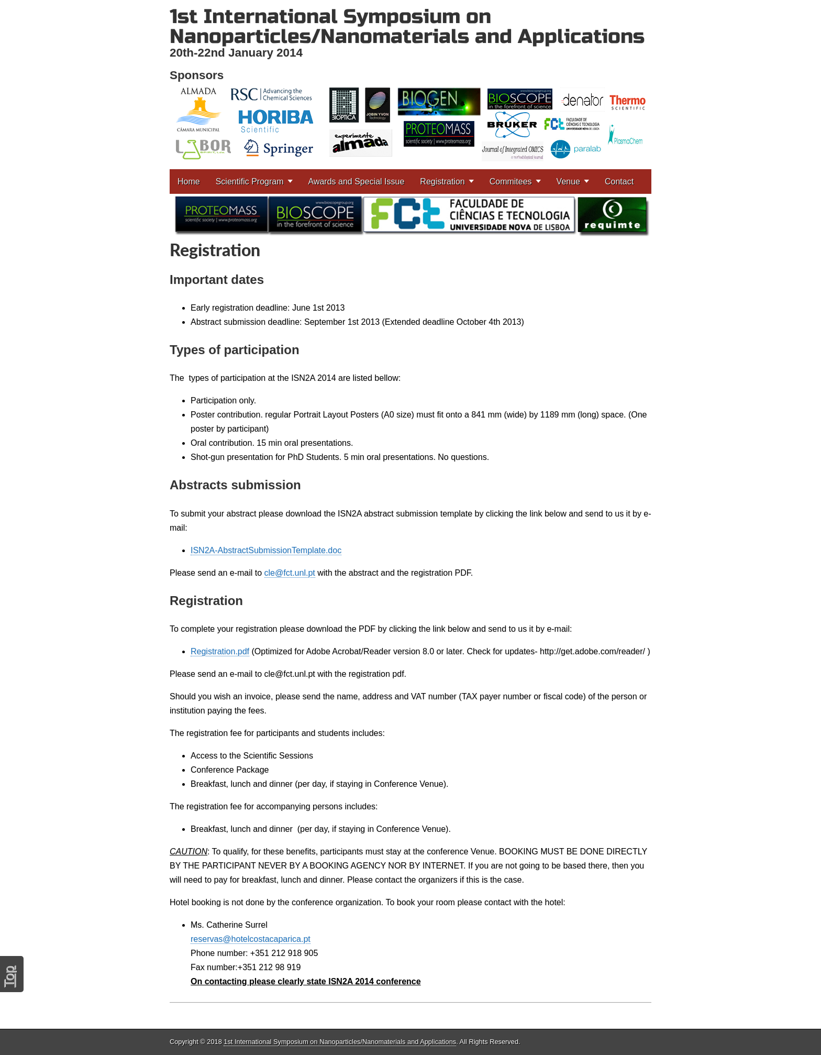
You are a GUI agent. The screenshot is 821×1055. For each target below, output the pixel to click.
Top (9, 976)
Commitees (511, 181)
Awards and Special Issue (356, 181)
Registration (442, 181)
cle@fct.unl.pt (289, 572)
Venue (568, 181)
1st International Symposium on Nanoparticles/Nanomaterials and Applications (407, 26)
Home (188, 181)
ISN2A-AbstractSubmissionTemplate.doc (266, 550)
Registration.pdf (220, 651)
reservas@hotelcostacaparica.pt (250, 939)
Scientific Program (250, 181)
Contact (619, 181)
